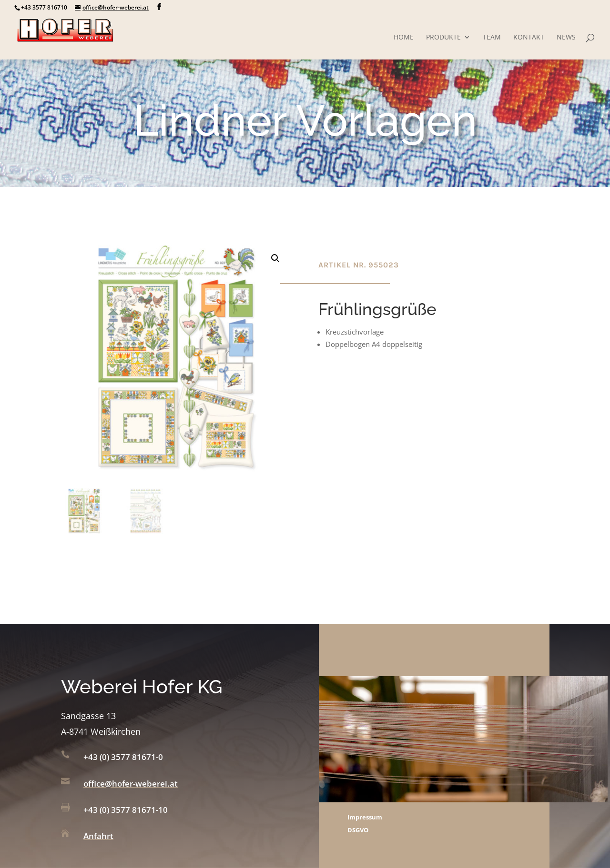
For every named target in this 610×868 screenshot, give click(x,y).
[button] (275, 258)
